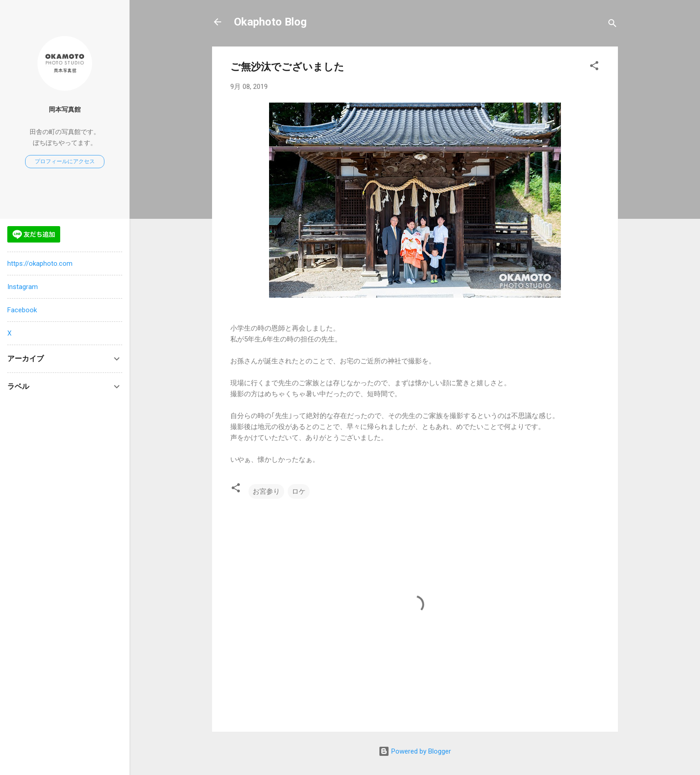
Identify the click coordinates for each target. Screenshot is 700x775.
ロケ (299, 491)
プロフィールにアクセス (65, 161)
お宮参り (266, 491)
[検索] (612, 25)
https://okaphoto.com (40, 263)
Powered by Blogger (415, 751)
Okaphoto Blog (270, 22)
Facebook (22, 310)
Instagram (22, 287)
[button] (594, 67)
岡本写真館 (65, 109)
